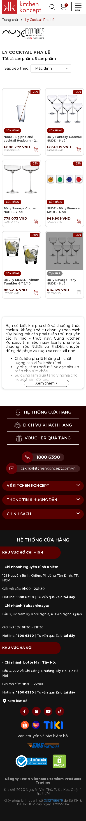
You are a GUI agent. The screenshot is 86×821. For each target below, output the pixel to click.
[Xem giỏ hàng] (63, 6)
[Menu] (77, 7)
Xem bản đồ (14, 701)
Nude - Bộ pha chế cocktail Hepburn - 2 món (20, 140)
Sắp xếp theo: (17, 68)
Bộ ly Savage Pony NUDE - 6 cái (61, 281)
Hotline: (18, 597)
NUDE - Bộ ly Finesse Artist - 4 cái (63, 210)
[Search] (52, 7)
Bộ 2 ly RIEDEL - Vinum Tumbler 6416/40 (21, 281)
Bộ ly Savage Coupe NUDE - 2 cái (20, 210)
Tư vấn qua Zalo (56, 597)
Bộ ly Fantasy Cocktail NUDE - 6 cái (64, 138)
